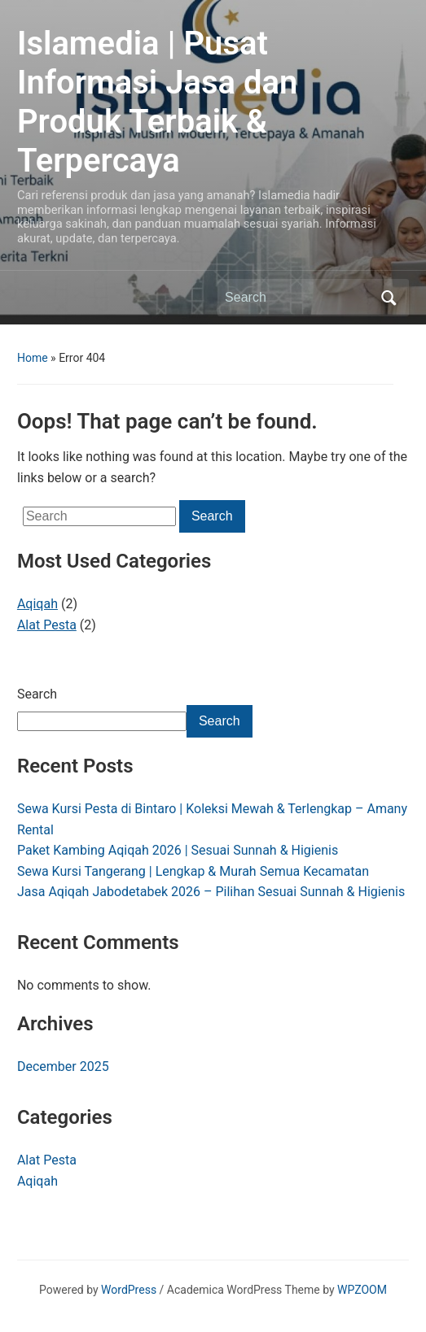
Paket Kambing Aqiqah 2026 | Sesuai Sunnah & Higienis (177, 850)
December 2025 (63, 1066)
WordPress (128, 1289)
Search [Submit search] (388, 297)
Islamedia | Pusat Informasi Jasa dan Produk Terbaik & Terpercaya (157, 102)
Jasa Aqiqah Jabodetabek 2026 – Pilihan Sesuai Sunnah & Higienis (211, 891)
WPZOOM (362, 1289)
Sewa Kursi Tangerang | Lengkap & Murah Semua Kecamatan (193, 871)
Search (37, 694)
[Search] (298, 297)
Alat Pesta (47, 625)
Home (32, 357)
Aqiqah (37, 604)
